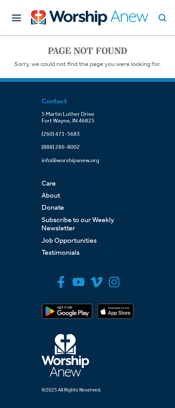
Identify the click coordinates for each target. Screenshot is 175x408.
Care (49, 183)
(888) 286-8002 (61, 146)
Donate (53, 207)
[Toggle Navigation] (15, 18)
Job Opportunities (69, 240)
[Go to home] (89, 17)
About (51, 195)
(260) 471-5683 (61, 133)
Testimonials (61, 252)
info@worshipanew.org (70, 160)
